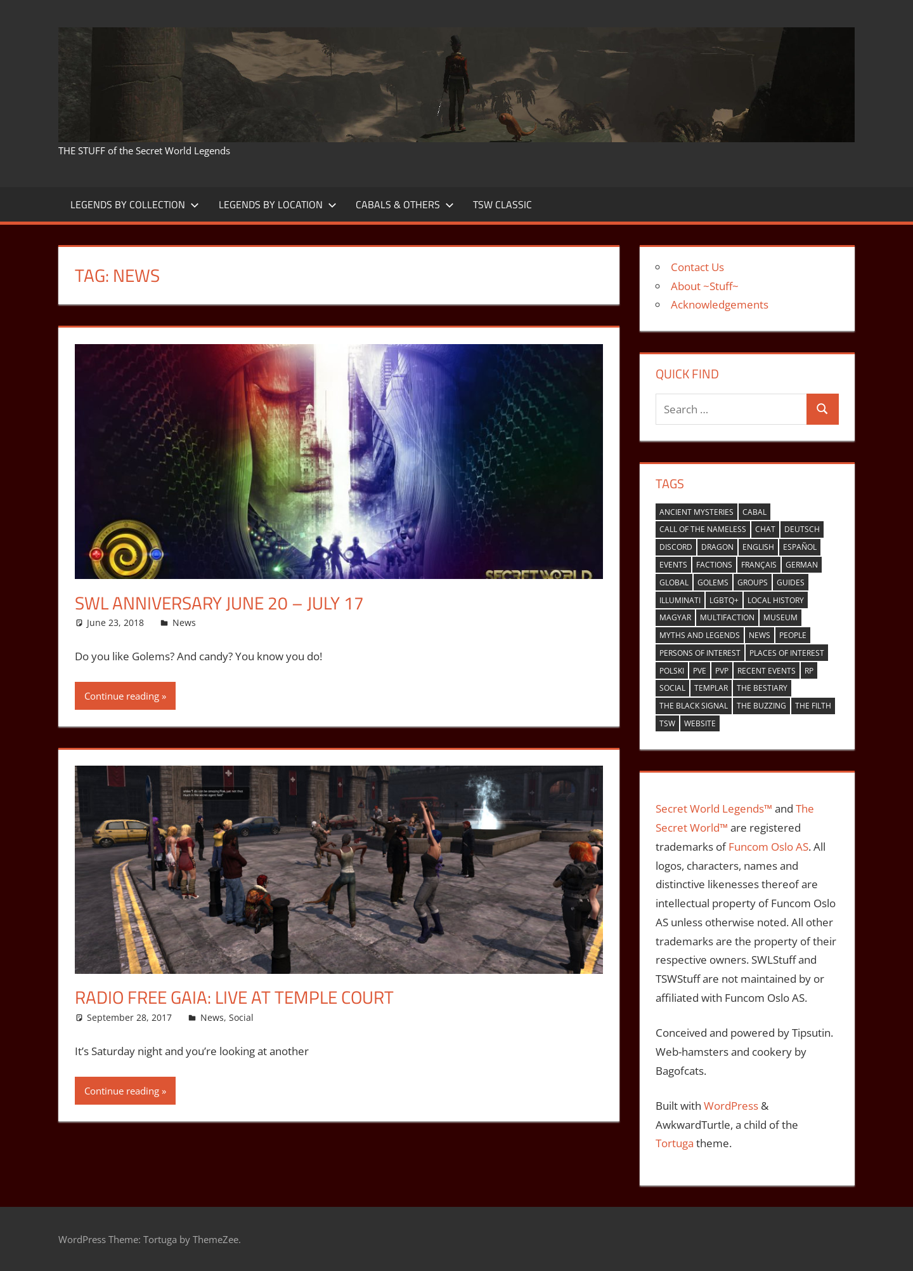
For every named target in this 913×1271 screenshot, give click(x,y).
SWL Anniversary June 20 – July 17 (219, 602)
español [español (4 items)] (800, 547)
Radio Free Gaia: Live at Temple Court (234, 997)
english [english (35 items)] (758, 547)
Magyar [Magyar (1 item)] (675, 617)
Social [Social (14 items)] (672, 687)
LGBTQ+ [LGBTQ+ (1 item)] (724, 600)
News (184, 622)
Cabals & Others (405, 204)
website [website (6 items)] (700, 723)
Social (241, 1017)
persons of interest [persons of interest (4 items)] (700, 653)
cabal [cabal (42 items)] (754, 512)
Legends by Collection (134, 204)
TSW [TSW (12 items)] (667, 723)
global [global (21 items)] (674, 582)
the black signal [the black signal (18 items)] (693, 705)
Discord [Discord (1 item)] (675, 547)
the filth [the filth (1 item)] (813, 705)
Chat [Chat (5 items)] (765, 529)
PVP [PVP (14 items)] (721, 670)
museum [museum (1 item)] (780, 617)
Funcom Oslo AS (768, 846)
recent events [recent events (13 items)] (766, 670)
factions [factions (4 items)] (714, 564)
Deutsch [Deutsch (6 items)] (802, 529)
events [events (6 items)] (673, 564)
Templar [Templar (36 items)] (711, 687)
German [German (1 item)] (802, 564)
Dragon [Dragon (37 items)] (717, 547)
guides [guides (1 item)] (791, 582)
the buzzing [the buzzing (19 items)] (761, 705)
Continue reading (121, 695)
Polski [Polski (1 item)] (671, 670)
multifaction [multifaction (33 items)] (727, 617)
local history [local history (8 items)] (776, 600)
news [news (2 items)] (759, 635)
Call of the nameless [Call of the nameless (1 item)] (702, 529)
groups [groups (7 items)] (752, 582)
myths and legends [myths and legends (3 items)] (699, 635)
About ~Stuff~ (705, 286)
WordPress (731, 1105)
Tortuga (675, 1143)
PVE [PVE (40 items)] (699, 670)
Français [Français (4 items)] (759, 564)
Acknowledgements (719, 304)
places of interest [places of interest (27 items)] (786, 653)
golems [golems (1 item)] (712, 582)
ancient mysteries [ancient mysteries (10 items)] (696, 512)
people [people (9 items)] (792, 635)
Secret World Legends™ (714, 808)
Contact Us (697, 267)
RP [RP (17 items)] (809, 670)
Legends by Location (278, 204)
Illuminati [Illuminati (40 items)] (680, 600)
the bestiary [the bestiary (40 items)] (762, 687)
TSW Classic (502, 204)
